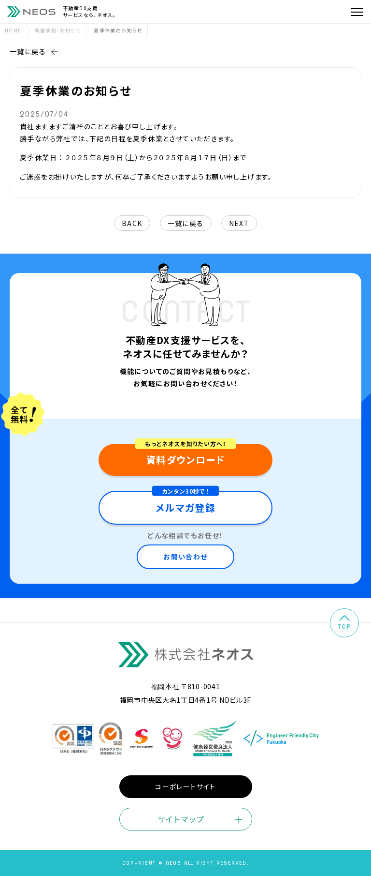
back (132, 223)
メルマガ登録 (185, 507)
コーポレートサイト (185, 786)
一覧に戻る (34, 51)
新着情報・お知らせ (58, 30)
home (13, 30)
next (239, 223)
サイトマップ (180, 819)
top (344, 622)
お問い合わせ (185, 556)
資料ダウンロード (185, 460)
